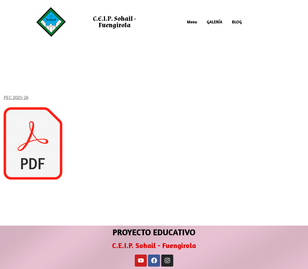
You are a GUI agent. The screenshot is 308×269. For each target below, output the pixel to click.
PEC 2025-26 (16, 97)
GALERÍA (214, 21)
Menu (192, 21)
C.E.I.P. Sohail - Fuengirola (114, 21)
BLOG (237, 21)
